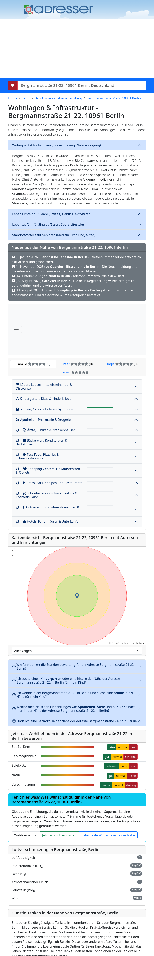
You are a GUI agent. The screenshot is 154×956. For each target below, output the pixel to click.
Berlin (26, 98)
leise (112, 747)
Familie (33, 364)
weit (133, 766)
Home (12, 98)
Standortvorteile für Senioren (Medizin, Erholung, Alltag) (53, 235)
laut (133, 747)
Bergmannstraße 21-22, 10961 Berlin (113, 98)
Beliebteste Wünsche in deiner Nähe (108, 835)
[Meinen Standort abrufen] (13, 85)
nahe (123, 766)
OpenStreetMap (120, 643)
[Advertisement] (77, 48)
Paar (78, 364)
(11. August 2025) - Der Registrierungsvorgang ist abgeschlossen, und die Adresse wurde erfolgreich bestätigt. (73, 292)
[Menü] (16, 329)
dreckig (131, 785)
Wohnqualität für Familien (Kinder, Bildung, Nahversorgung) (56, 145)
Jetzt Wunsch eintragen (59, 835)
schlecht (130, 757)
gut (107, 757)
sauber (105, 785)
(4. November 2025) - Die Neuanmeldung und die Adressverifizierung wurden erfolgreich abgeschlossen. (75, 268)
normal (122, 747)
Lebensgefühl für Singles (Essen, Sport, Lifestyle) (48, 224)
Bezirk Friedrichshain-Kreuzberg (58, 98)
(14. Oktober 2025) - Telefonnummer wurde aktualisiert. (68, 276)
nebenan (111, 766)
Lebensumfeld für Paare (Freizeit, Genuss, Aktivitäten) (51, 214)
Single (121, 364)
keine (132, 776)
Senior (77, 372)
